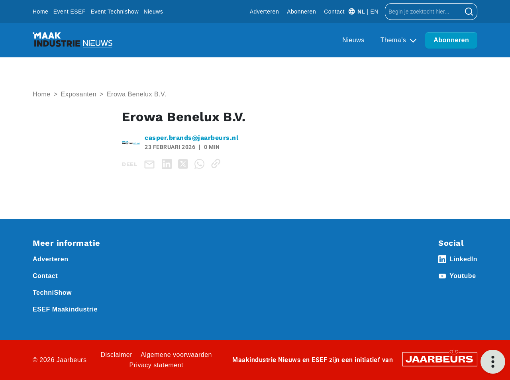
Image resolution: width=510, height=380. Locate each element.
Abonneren (301, 11)
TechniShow (52, 292)
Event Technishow (114, 11)
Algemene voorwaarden (176, 354)
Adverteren (264, 11)
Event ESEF (69, 11)
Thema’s (394, 40)
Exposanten (79, 94)
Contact (334, 11)
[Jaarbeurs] (439, 358)
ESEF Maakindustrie (65, 309)
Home (40, 11)
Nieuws (153, 11)
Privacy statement (156, 365)
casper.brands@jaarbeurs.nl (191, 137)
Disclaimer (116, 354)
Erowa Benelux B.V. (137, 94)
